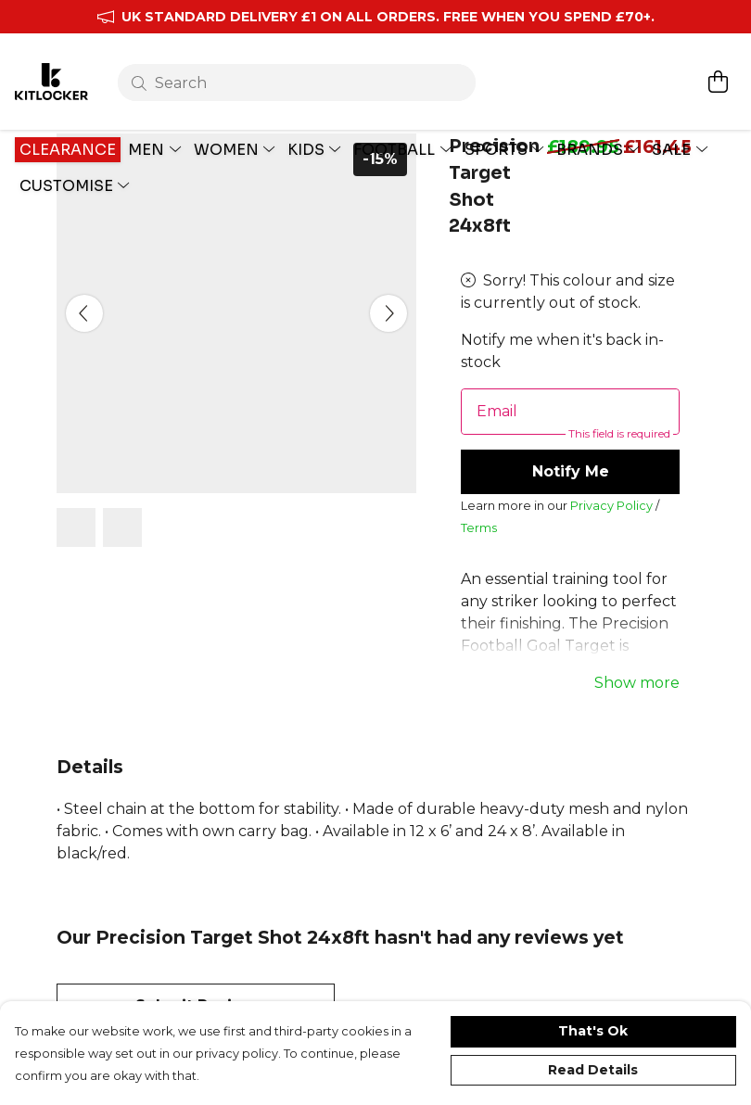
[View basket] (717, 62)
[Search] (299, 63)
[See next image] (388, 357)
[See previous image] (84, 357)
